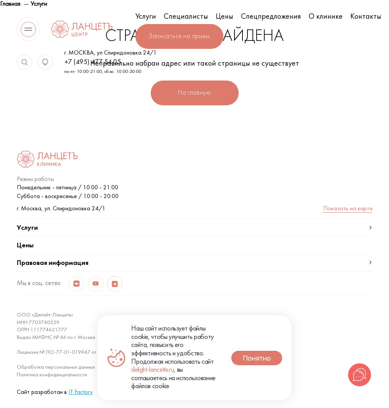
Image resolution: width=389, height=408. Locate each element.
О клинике (326, 17)
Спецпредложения (271, 17)
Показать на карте (348, 209)
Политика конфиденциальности (52, 375)
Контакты (365, 17)
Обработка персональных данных (56, 367)
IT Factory (80, 392)
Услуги (145, 17)
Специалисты (186, 17)
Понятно (257, 358)
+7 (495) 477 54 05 (92, 62)
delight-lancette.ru (152, 370)
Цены (224, 17)
